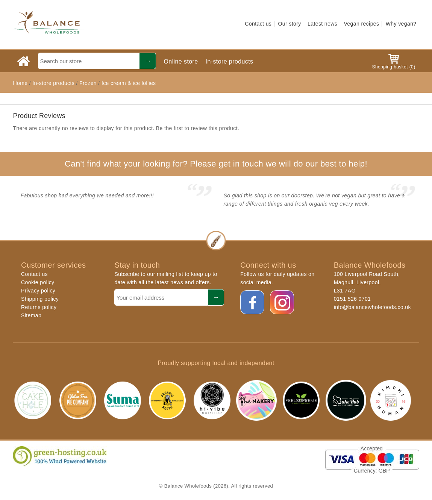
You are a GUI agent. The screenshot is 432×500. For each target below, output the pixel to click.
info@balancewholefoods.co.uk (372, 307)
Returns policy (38, 307)
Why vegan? (401, 24)
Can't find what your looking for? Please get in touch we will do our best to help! (216, 163)
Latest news (322, 24)
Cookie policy (37, 282)
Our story (289, 24)
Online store (181, 61)
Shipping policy (40, 299)
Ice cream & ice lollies (129, 83)
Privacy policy (38, 291)
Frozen (88, 83)
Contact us (258, 24)
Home (20, 83)
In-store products (229, 61)
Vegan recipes (361, 24)
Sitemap (31, 315)
